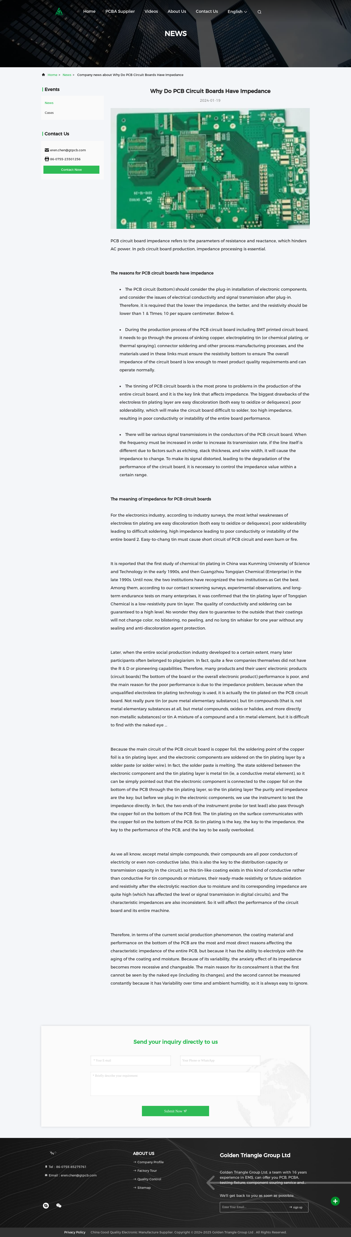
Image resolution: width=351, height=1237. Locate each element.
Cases (49, 113)
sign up (295, 1207)
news (67, 75)
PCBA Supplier (120, 11)
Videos (151, 11)
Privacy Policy (74, 1232)
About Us (177, 11)
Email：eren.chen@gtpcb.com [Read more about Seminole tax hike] (70, 1175)
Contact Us (207, 11)
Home (89, 11)
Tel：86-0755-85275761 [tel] (65, 1167)
